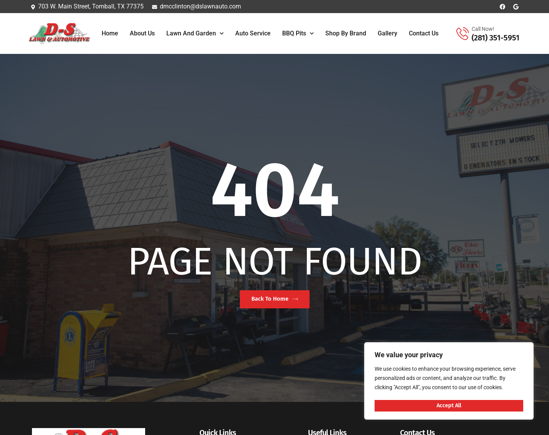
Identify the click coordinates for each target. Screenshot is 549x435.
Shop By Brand (345, 33)
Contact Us (424, 33)
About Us (142, 33)
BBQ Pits (298, 33)
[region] (449, 382)
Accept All (449, 405)
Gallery (387, 33)
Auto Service (253, 33)
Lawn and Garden (195, 33)
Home (110, 33)
